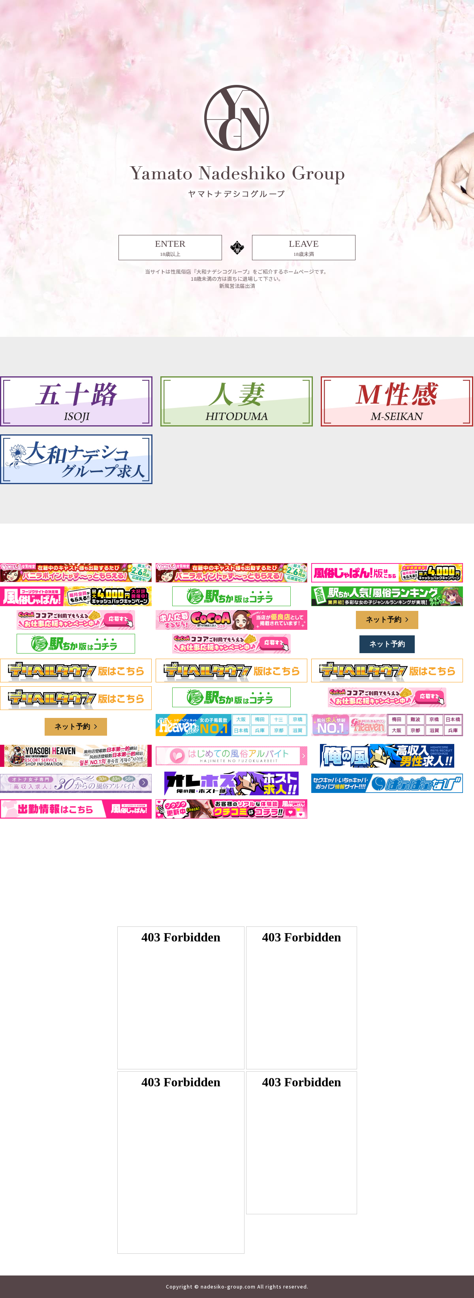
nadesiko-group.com (228, 1286)
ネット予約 (387, 620)
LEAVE (303, 248)
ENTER (170, 248)
